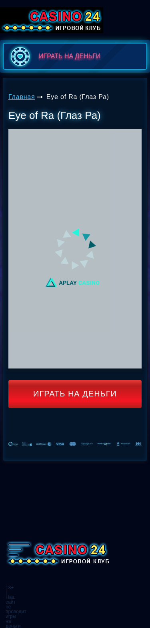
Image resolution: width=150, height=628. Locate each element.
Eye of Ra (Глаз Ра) (77, 96)
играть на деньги (53, 56)
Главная (21, 96)
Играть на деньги (75, 393)
